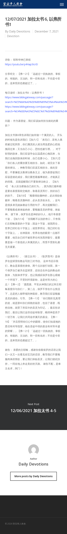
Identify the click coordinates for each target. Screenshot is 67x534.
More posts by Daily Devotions (33, 476)
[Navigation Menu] (62, 4)
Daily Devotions (19, 31)
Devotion (13, 36)
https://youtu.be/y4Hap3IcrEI (21, 64)
